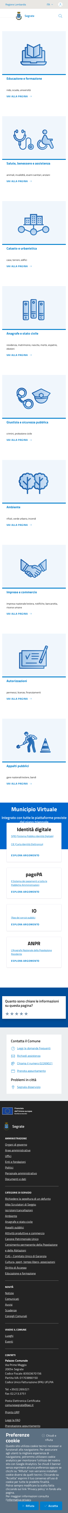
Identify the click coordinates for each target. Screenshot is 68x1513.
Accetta (53, 1505)
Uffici (8, 1156)
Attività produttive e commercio (24, 1233)
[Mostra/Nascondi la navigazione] (7, 14)
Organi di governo (16, 1144)
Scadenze (11, 1310)
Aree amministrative (17, 1150)
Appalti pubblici (14, 1227)
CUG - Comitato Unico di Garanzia (25, 1256)
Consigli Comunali (16, 1316)
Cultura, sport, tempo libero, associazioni (30, 1262)
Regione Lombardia (15, 4)
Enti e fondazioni (15, 1162)
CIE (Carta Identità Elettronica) (27, 844)
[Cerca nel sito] (60, 16)
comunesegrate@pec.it (19, 1405)
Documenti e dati (15, 1179)
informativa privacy (19, 1500)
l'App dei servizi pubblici (23, 917)
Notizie (9, 1293)
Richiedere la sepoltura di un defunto (28, 1199)
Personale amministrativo (21, 1173)
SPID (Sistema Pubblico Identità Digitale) (32, 836)
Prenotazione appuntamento (22, 1426)
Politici (9, 1167)
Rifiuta (30, 1505)
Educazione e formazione (20, 1273)
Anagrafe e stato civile (19, 1222)
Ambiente (11, 1216)
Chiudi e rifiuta (52, 1437)
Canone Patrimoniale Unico (21, 1239)
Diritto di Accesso (15, 1267)
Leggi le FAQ (12, 1420)
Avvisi (9, 1304)
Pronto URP (12, 1412)
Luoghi (9, 1336)
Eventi (9, 1341)
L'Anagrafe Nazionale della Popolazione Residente (31, 952)
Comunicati (12, 1299)
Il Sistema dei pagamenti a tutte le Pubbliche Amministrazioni (29, 883)
